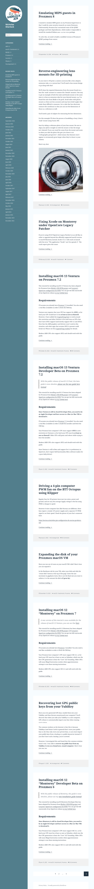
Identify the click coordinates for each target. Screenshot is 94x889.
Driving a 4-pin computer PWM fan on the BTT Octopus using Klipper (14, 103)
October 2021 (9, 141)
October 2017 (9, 185)
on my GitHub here (61, 293)
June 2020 (8, 162)
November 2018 (10, 174)
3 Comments (65, 205)
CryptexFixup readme (62, 329)
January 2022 (9, 135)
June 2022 (8, 132)
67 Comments (73, 469)
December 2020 (10, 153)
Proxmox (8, 55)
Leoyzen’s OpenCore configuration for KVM (53, 807)
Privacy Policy (43, 885)
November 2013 (10, 218)
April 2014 (8, 212)
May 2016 (8, 206)
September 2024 (10, 121)
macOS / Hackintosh (11, 49)
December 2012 (10, 221)
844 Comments (75, 686)
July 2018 (8, 177)
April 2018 (8, 182)
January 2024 (9, 124)
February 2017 (10, 197)
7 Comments (64, 54)
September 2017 (10, 188)
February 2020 (10, 168)
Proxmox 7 (61, 648)
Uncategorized (10, 64)
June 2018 (8, 179)
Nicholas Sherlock (10, 25)
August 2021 (9, 144)
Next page (86, 874)
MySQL (8, 52)
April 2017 (8, 194)
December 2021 (10, 138)
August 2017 (9, 191)
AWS (7, 46)
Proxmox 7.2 (62, 305)
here (77, 623)
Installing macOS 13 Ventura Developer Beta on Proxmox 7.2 (13, 97)
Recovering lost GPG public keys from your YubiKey (58, 704)
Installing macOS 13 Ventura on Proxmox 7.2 (59, 277)
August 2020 (9, 159)
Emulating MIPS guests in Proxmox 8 (57, 14)
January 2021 (9, 150)
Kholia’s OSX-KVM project (59, 288)
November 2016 (10, 200)
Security (8, 58)
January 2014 (9, 215)
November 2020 (10, 156)
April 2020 (8, 165)
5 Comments (76, 593)
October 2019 (9, 171)
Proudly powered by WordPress (57, 885)
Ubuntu (8, 61)
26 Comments (73, 862)
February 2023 (10, 127)
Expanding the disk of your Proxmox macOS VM (58, 556)
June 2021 (8, 147)
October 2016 (9, 203)
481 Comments (75, 351)
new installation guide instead (70, 796)
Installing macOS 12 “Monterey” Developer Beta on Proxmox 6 (61, 783)
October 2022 (9, 130)
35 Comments (65, 538)
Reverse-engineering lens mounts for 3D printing (57, 72)
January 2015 (9, 209)
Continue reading (45, 44)
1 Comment (69, 259)
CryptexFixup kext (63, 317)
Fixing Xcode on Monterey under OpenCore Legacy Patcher (13, 86)
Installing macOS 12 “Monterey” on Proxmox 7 (57, 611)
